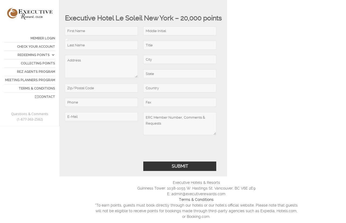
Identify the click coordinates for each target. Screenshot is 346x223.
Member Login (43, 38)
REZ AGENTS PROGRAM (36, 72)
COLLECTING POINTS (38, 63)
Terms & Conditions (196, 199)
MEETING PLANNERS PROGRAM (30, 80)
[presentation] (106, 151)
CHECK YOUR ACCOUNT (36, 47)
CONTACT (47, 97)
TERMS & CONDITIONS (37, 88)
